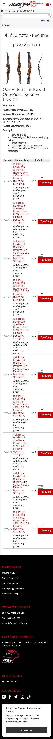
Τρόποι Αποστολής (10, 578)
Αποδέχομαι (26, 730)
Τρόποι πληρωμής (10, 583)
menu (4, 4)
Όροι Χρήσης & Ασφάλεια (13, 588)
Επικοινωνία (27, 11)
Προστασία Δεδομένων (12, 594)
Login (5, 25)
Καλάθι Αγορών (11, 681)
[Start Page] (26, 4)
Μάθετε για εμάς (10, 573)
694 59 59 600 (14, 618)
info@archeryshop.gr (17, 623)
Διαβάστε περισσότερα (16, 722)
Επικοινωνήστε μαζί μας (13, 613)
